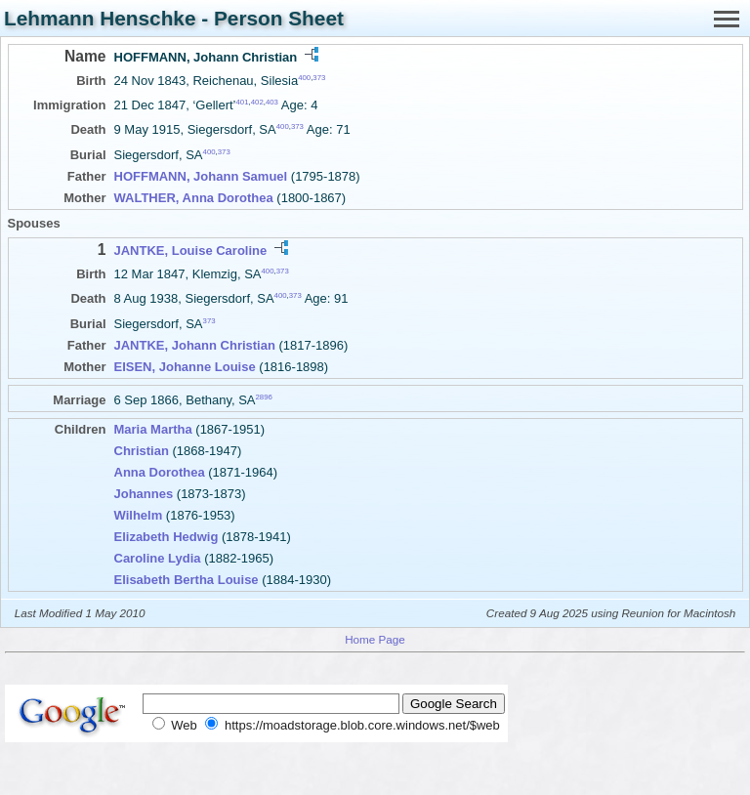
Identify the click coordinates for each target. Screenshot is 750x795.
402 (257, 102)
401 (242, 102)
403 (272, 102)
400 (304, 77)
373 (318, 77)
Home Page (375, 639)
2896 (264, 396)
